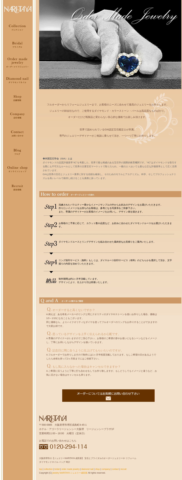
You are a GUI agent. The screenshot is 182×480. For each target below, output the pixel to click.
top (40, 469)
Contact (18, 133)
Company (18, 116)
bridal (57, 469)
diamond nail (87, 469)
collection (48, 469)
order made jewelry (70, 469)
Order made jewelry (18, 62)
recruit (123, 469)
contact (115, 469)
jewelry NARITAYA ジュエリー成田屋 (69, 473)
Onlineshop (18, 169)
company (105, 469)
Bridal (18, 44)
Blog (18, 151)
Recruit (18, 187)
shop (97, 469)
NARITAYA (18, 9)
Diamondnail (18, 80)
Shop (18, 98)
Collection (18, 27)
